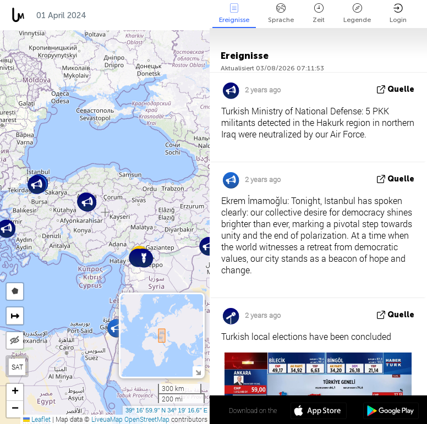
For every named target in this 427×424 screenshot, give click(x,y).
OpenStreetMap (146, 419)
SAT (17, 366)
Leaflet (37, 419)
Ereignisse (234, 13)
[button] (144, 258)
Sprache (281, 13)
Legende (357, 13)
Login (398, 13)
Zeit (319, 13)
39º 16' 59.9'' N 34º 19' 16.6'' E (166, 410)
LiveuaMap (107, 419)
